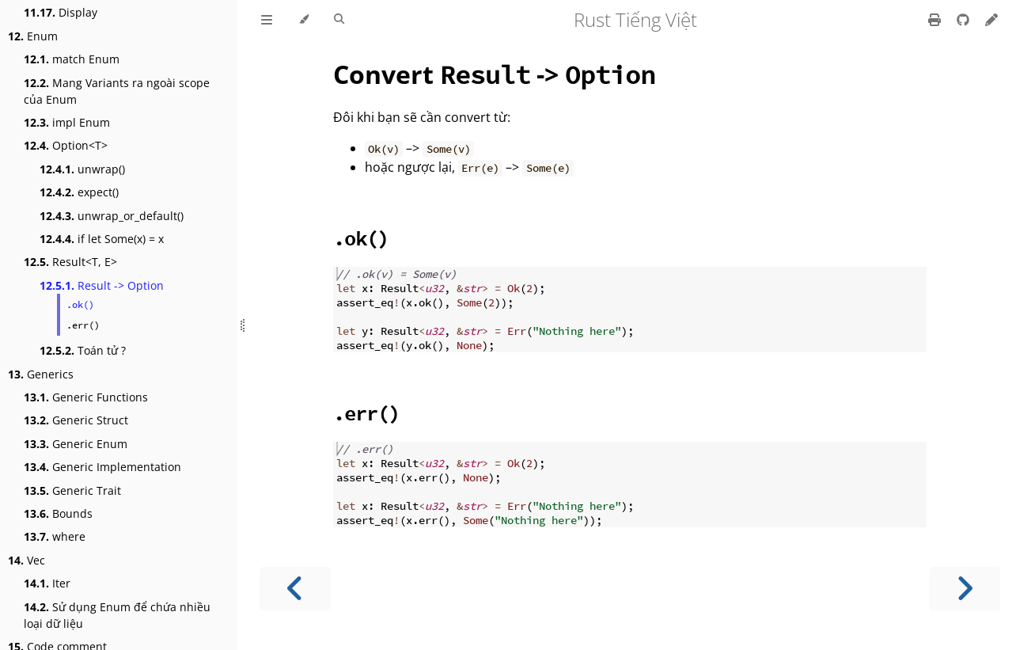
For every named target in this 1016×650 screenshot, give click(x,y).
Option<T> (66, 145)
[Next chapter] (964, 588)
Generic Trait (72, 490)
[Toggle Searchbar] (339, 20)
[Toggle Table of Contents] (267, 20)
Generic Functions (86, 397)
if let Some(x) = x (102, 238)
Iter (47, 583)
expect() (79, 192)
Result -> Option (102, 285)
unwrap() (82, 169)
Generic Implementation (102, 466)
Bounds (58, 513)
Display (60, 12)
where (54, 536)
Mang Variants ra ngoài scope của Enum (117, 91)
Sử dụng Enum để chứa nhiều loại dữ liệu (117, 615)
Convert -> (494, 74)
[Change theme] (303, 20)
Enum (33, 36)
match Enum (71, 59)
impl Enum (67, 122)
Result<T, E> (70, 261)
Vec (26, 560)
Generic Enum (75, 443)
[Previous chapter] (295, 588)
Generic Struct (76, 420)
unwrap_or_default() (112, 215)
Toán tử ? (83, 350)
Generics (41, 374)
